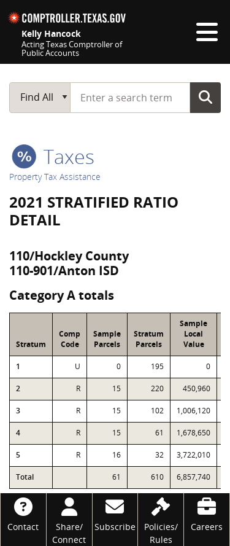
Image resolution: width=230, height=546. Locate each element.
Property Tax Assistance (55, 176)
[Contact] (23, 513)
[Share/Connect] (69, 519)
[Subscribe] (115, 513)
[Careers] (206, 513)
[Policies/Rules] (160, 519)
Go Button (205, 97)
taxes (53, 156)
